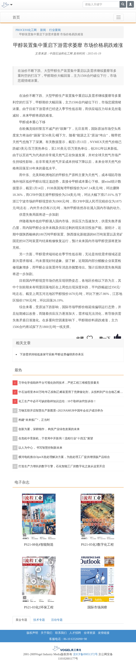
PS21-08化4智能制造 (38, 544)
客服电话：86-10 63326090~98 (68, 639)
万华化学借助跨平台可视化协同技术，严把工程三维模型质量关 (56, 382)
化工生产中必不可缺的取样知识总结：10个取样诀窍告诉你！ (54, 401)
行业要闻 (55, 30)
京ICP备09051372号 (85, 654)
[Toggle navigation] (11, 4)
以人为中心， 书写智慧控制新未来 (38, 447)
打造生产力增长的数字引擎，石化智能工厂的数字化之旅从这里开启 (59, 466)
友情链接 (103, 632)
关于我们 (46, 632)
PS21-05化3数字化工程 (97, 544)
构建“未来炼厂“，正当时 (31, 419)
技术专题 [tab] (39, 619)
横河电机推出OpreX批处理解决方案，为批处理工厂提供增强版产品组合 (61, 457)
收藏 (80, 338)
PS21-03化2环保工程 (38, 607)
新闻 (43, 30)
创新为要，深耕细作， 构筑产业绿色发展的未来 (46, 429)
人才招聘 (75, 632)
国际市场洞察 (97, 607)
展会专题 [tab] (21, 619)
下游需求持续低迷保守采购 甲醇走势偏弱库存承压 (52, 354)
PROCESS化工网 (26, 30)
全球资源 (89, 632)
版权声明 (32, 632)
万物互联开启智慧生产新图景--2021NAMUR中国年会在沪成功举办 (58, 410)
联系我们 (61, 632)
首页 (16, 17)
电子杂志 (22, 482)
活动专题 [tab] (57, 619)
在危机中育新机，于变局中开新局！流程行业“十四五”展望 (53, 438)
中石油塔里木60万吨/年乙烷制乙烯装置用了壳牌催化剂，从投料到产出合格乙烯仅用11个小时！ (68, 392)
